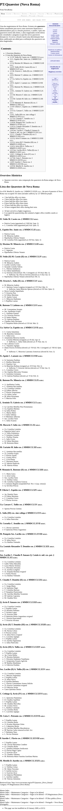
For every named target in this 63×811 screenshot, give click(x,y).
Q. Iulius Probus (10, 411)
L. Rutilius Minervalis (12, 362)
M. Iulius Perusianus (11, 396)
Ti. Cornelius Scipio (11, 453)
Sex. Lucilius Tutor (11, 419)
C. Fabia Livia (9, 336)
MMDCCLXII (30, 447)
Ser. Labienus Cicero (11, 344)
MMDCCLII (30, 229)
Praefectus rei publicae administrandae (55, 50)
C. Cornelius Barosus (11, 590)
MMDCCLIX (33, 380)
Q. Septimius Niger (11, 588)
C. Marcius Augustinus (12, 675)
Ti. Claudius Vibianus (12, 754)
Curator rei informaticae (55, 55)
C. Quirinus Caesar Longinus (14, 287)
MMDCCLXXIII (38, 624)
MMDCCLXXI (35, 580)
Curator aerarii (55, 53)
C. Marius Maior (10, 413)
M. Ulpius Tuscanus (11, 769)
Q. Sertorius (8, 273)
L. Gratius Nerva (10, 457)
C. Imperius (8, 250)
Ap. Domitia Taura (11, 494)
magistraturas (11, 26)
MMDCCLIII (33, 244)
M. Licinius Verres (10, 706)
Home (3, 14)
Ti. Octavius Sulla (10, 614)
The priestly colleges (55, 90)
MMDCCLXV (31, 504)
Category (3, 785)
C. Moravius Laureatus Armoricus (28, 352)
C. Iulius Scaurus (10, 421)
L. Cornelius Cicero (11, 498)
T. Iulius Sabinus (10, 415)
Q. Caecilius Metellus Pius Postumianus (18, 407)
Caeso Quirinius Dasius (12, 689)
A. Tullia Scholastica (11, 433)
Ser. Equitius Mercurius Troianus (16, 372)
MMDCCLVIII (31, 356)
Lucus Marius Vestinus (12, 566)
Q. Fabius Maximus (11, 295)
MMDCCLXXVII (32, 716)
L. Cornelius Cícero (11, 370)
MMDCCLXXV (38, 669)
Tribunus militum (55, 44)
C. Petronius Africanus (12, 568)
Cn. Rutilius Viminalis (12, 542)
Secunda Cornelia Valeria (13, 267)
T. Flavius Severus (10, 500)
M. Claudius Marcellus (12, 704)
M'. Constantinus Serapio (13, 309)
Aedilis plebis (55, 37)
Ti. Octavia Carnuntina (12, 685)
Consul (55, 30)
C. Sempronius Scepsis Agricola (15, 661)
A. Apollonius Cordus (12, 384)
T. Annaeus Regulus (11, 484)
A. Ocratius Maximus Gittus (14, 724)
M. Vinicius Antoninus (12, 779)
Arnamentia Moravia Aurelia (14, 338)
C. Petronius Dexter (11, 461)
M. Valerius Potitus (11, 465)
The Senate (55, 93)
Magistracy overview (55, 72)
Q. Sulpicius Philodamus (13, 775)
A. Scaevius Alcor (10, 752)
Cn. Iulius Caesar (10, 394)
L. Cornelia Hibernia (11, 340)
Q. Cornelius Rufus (11, 710)
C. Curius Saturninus (11, 332)
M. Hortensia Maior (11, 443)
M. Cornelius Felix (11, 240)
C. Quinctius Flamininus (13, 698)
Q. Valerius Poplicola (11, 463)
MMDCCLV (31, 281)
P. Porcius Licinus (10, 633)
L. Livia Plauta (9, 459)
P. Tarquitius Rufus (11, 323)
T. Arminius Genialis (11, 435)
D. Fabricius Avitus (11, 687)
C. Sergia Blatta (10, 586)
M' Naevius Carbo (11, 730)
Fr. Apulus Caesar (10, 297)
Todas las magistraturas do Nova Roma (55, 85)
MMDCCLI (28, 219)
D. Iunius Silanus (10, 317)
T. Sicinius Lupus (10, 612)
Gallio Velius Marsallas (12, 564)
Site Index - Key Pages (31, 20)
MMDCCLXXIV (33, 647)
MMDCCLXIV (30, 490)
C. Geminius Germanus (12, 374)
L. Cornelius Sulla (10, 225)
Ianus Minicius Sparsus (24, 289)
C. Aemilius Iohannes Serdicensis (16, 748)
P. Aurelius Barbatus (11, 681)
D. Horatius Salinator (11, 610)
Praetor (55, 31)
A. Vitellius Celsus (11, 480)
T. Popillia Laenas (10, 608)
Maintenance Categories (19, 792)
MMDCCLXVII (33, 523)
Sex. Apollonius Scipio (12, 311)
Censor (55, 33)
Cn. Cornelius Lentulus (12, 388)
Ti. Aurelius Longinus (12, 570)
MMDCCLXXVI (35, 694)
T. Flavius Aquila (10, 455)
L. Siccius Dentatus (11, 734)
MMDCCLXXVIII (31, 738)
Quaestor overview (11, 180)
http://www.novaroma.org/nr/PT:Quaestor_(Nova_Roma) (32, 783)
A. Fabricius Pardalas (11, 665)
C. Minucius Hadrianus (12, 299)
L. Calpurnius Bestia (11, 726)
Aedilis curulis (55, 35)
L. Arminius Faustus (11, 313)
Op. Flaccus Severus (23, 275)
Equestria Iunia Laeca (12, 431)
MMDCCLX (31, 402)
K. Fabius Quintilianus (12, 271)
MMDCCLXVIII (34, 534)
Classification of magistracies (55, 67)
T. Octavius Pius (10, 293)
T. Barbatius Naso (10, 732)
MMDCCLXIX (42, 546)
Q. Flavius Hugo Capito (12, 750)
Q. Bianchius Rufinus (12, 366)
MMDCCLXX (6, 557)
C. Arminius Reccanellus (13, 386)
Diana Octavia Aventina (12, 348)
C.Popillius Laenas (11, 301)
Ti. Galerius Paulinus (11, 319)
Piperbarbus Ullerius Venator (14, 238)
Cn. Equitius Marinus (11, 409)
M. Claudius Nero (10, 598)
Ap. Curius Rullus (10, 655)
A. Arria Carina (9, 476)
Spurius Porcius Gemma (13, 509)
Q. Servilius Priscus (11, 486)
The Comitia (55, 95)
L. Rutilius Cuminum (11, 708)
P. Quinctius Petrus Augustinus (15, 530)
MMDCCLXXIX (31, 191)
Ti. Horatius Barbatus (12, 657)
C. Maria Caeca (9, 474)
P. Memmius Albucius (12, 417)
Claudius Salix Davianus (13, 321)
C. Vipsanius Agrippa (11, 346)
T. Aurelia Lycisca (10, 771)
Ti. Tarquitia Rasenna (11, 572)
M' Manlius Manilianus (12, 663)
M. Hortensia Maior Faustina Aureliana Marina (21, 756)
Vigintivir (55, 42)
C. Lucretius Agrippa (11, 637)
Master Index (4, 790)
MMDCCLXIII (36, 470)
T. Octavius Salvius (23, 368)
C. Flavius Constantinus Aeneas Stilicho (18, 683)
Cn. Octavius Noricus (12, 315)
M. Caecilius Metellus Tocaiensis (16, 594)
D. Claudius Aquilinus (12, 700)
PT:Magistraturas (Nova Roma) (18, 785)
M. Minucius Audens (11, 236)
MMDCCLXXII (30, 602)
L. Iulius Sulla (21, 342)
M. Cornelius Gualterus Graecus (15, 482)
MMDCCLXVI (34, 513)
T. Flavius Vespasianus (12, 392)
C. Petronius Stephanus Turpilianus (16, 659)
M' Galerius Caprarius (12, 596)
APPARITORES (55, 61)
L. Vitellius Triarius (11, 437)
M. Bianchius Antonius (12, 334)
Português (49, 802)
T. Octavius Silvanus (11, 620)
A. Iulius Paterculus (11, 519)
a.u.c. (39, 191)
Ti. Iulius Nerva (10, 540)
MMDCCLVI (31, 305)
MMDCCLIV (36, 256)
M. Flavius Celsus (10, 631)
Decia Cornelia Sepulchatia (14, 291)
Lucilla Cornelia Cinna (12, 265)
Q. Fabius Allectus (10, 390)
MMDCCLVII (32, 327)
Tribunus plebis (55, 38)
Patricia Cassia (9, 223)
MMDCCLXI (29, 425)
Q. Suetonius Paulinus (12, 360)
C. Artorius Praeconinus (12, 618)
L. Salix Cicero (9, 439)
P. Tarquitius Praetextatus (13, 592)
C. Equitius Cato (10, 364)
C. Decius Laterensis (11, 528)
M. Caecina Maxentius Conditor (15, 744)
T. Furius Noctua (10, 574)
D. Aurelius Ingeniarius (12, 641)
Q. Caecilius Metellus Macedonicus (16, 728)
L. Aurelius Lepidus (11, 777)
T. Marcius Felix (10, 398)
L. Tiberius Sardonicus (12, 269)
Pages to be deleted (37, 792)
